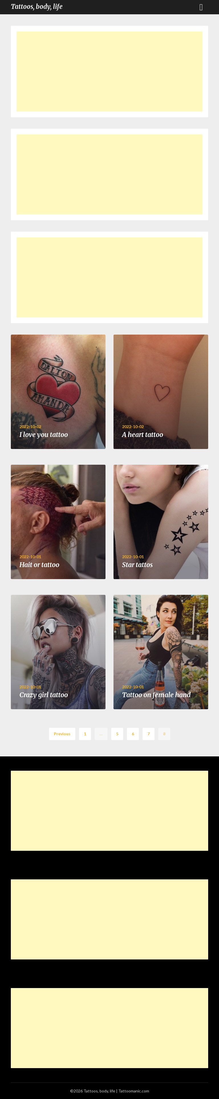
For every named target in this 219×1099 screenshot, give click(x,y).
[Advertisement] (109, 71)
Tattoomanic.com (133, 1090)
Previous (62, 733)
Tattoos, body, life (36, 7)
